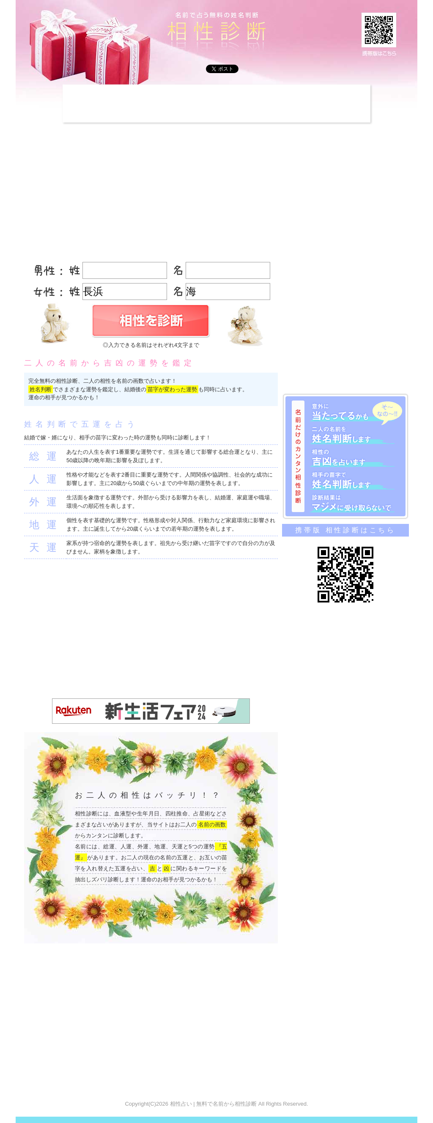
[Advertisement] (216, 103)
